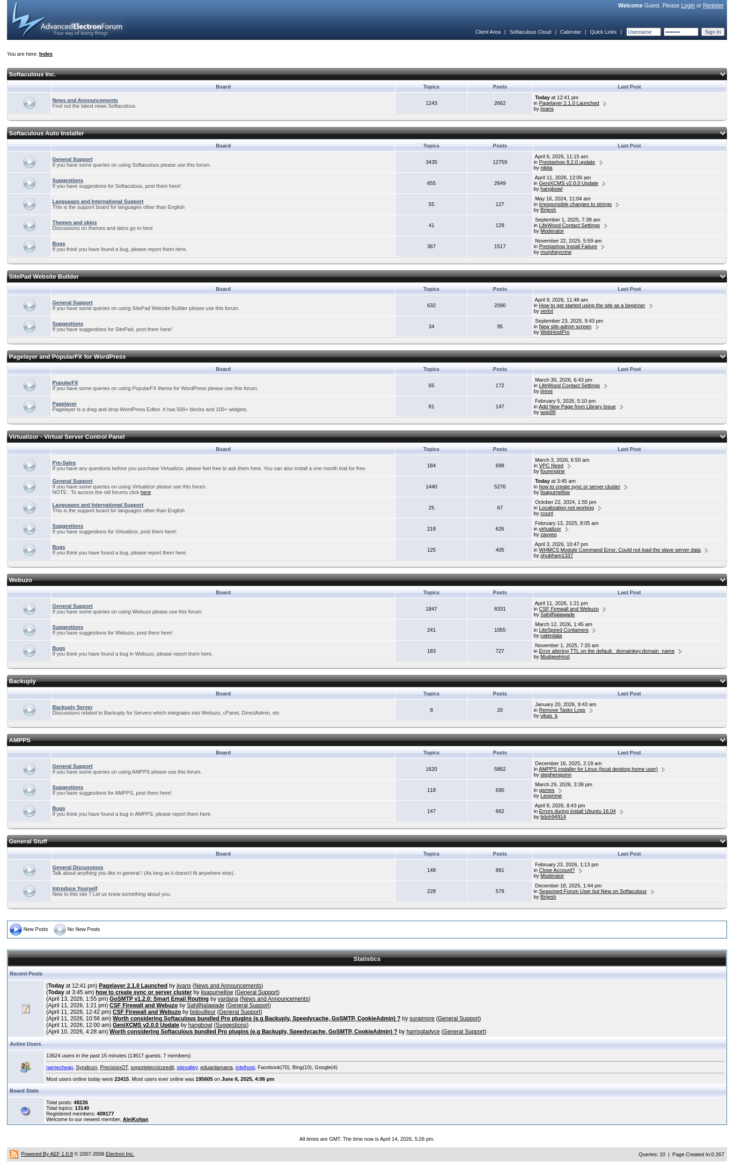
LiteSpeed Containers (564, 630)
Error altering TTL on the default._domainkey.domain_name (607, 651)
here (146, 492)
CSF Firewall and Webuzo (569, 609)
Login (688, 5)
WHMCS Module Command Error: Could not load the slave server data (620, 550)
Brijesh (549, 210)
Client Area (487, 32)
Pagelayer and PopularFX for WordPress (67, 356)
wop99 (548, 412)
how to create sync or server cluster (580, 486)
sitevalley (187, 1067)
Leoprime (551, 795)
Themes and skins (74, 222)
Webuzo (20, 580)
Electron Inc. (120, 1154)
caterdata (551, 635)
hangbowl (552, 189)
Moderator (552, 231)
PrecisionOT (114, 1067)
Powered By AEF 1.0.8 (47, 1154)
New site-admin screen (565, 326)
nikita (547, 167)
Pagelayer (64, 403)
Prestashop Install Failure (568, 246)
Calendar (570, 32)
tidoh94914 (553, 817)
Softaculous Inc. (32, 74)
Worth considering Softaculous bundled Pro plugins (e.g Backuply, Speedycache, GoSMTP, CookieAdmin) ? (257, 1018)
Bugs (59, 243)
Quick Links (603, 32)
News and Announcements (85, 100)
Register (713, 5)
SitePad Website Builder (44, 276)
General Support (72, 159)
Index (46, 54)
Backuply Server (72, 707)
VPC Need (551, 465)
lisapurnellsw (555, 492)
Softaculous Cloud (530, 32)
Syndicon (86, 1067)
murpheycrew (556, 252)
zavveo (549, 534)
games (547, 790)
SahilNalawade (558, 614)
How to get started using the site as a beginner (592, 305)
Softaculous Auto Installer (46, 133)
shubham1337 (557, 555)
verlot (547, 311)
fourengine (553, 471)
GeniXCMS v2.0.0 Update (569, 183)
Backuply (22, 681)
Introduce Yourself (74, 888)
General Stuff (28, 841)
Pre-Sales (64, 462)
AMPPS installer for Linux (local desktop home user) (598, 769)
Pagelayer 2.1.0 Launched (569, 103)
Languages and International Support (98, 201)
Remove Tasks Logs (562, 710)
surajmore (422, 1018)
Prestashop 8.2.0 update (567, 162)
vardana (228, 999)
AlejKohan (135, 1119)
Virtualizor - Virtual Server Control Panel (67, 436)
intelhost (245, 1067)
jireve (547, 391)
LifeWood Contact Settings (569, 225)
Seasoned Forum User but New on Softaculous (593, 891)
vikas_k (549, 715)
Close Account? (557, 870)
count (547, 513)
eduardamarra (216, 1067)
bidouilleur (203, 1012)
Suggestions (67, 180)
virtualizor (550, 529)
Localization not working (566, 507)
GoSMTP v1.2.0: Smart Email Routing (159, 999)
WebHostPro (555, 332)
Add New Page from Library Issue (577, 406)
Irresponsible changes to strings (575, 204)
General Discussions (77, 867)
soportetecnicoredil (152, 1067)
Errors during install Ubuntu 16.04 (577, 811)
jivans (547, 108)
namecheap (59, 1067)
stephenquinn (556, 774)
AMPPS (19, 740)
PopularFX (65, 382)
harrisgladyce (423, 1031)
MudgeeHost (555, 656)
